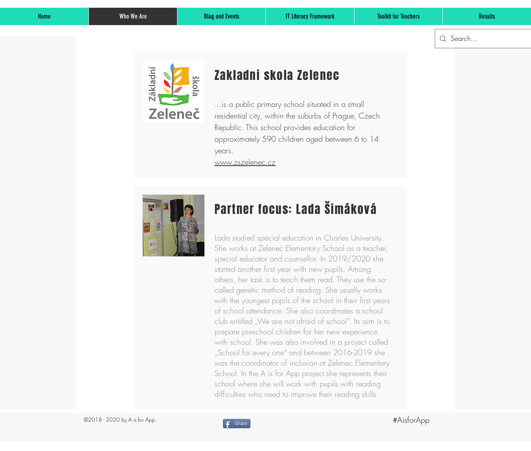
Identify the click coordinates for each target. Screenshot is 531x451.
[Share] (236, 423)
